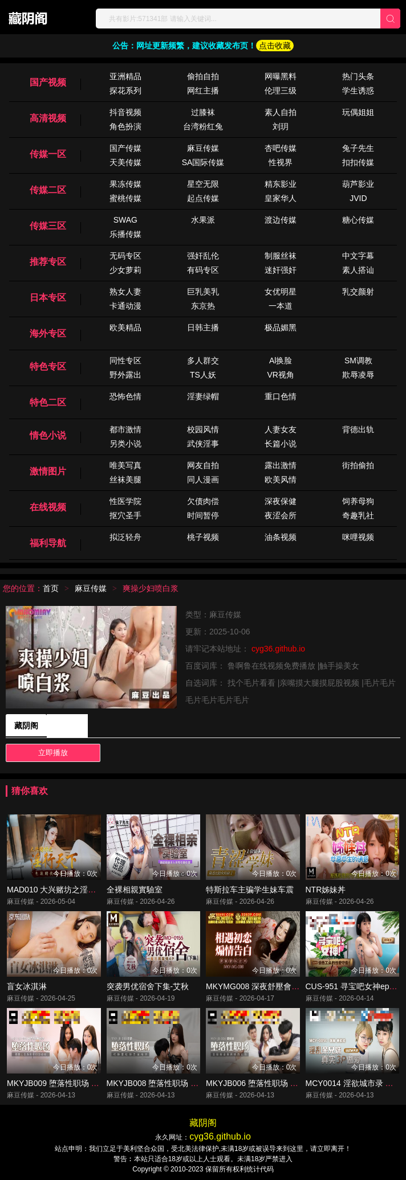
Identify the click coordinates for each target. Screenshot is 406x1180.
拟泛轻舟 (125, 537)
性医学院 (125, 501)
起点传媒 (203, 198)
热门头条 (358, 76)
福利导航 (48, 543)
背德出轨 (358, 429)
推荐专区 (48, 262)
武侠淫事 (203, 443)
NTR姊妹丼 (326, 889)
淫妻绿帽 (203, 396)
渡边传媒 (281, 219)
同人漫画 (203, 479)
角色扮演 (125, 126)
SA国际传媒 (203, 162)
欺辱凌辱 (358, 374)
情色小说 (48, 435)
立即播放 (53, 752)
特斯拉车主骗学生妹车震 (250, 889)
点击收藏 (275, 45)
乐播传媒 (125, 234)
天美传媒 (125, 162)
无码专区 (125, 255)
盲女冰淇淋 (27, 986)
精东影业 (281, 184)
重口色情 (281, 396)
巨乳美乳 (203, 291)
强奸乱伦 (203, 255)
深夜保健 (281, 501)
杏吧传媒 (281, 148)
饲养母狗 (358, 501)
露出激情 (281, 465)
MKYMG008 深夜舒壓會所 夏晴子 (266, 986)
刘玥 (281, 126)
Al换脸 (280, 360)
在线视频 (48, 507)
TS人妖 (203, 374)
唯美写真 (125, 465)
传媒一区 (48, 154)
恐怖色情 (125, 396)
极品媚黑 (281, 327)
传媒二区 (48, 190)
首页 (51, 588)
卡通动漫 (125, 305)
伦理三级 (281, 90)
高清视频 (48, 118)
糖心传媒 (358, 219)
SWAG (125, 219)
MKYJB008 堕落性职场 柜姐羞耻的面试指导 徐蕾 (194, 1083)
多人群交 (203, 360)
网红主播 (203, 90)
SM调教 (358, 360)
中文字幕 (358, 255)
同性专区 (125, 360)
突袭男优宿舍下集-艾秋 (148, 986)
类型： (197, 614)
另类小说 (125, 443)
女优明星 (281, 291)
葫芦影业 (358, 184)
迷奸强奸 (281, 269)
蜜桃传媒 (125, 198)
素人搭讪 (358, 269)
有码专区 (203, 269)
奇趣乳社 (358, 515)
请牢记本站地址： (218, 648)
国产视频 (48, 82)
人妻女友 (281, 429)
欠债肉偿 (203, 501)
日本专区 (48, 297)
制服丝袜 (281, 255)
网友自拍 (203, 465)
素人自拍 (281, 112)
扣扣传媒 (358, 162)
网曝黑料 (281, 76)
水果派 (203, 219)
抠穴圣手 (125, 515)
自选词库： (206, 682)
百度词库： (206, 665)
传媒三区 (48, 226)
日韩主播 (203, 327)
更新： (197, 631)
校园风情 (203, 429)
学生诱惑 (358, 90)
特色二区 (48, 402)
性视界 (281, 162)
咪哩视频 (358, 537)
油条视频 (281, 537)
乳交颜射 (358, 291)
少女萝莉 (125, 269)
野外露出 (125, 374)
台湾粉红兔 (203, 126)
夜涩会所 (281, 515)
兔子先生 (358, 148)
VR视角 (280, 374)
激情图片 (48, 471)
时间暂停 (203, 515)
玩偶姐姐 (358, 112)
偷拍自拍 (203, 76)
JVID (358, 198)
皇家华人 (281, 198)
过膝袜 (203, 112)
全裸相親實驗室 (135, 889)
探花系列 (125, 90)
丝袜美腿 (125, 479)
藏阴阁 (26, 725)
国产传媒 (125, 148)
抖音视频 (125, 112)
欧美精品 (125, 327)
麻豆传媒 (203, 148)
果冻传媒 (125, 184)
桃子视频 (203, 537)
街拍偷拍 (358, 465)
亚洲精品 (125, 76)
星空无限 (203, 184)
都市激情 (125, 429)
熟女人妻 (125, 291)
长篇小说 (281, 443)
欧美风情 (281, 479)
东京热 (203, 305)
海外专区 (48, 333)
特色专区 (48, 366)
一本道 (281, 305)
